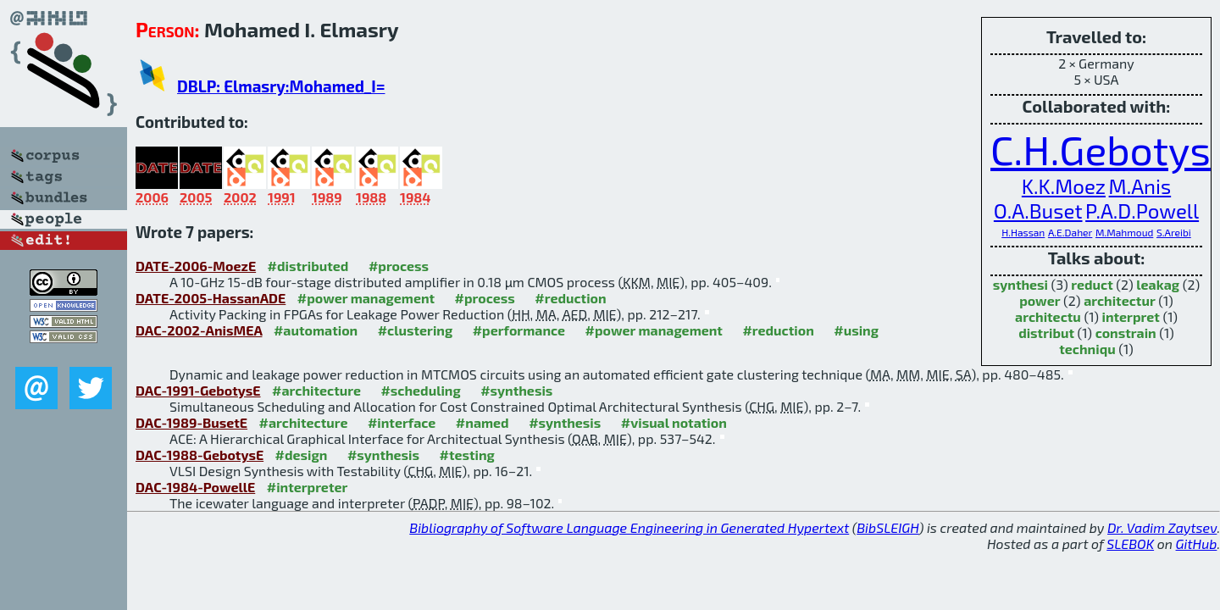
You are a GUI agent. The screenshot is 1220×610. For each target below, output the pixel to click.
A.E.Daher (1070, 232)
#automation (316, 330)
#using (856, 330)
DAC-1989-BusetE (191, 422)
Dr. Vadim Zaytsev (1162, 527)
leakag (1157, 284)
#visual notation (674, 422)
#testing (466, 454)
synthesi (1020, 284)
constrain (1125, 332)
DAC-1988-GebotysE (199, 454)
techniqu (1087, 349)
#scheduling (420, 390)
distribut (1046, 332)
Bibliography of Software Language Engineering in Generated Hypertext (629, 527)
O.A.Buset (1038, 210)
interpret (1131, 316)
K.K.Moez (1064, 186)
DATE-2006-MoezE (196, 266)
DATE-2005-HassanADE (211, 298)
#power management (366, 298)
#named (482, 422)
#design (301, 454)
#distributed (308, 266)
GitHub (1196, 543)
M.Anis (1140, 186)
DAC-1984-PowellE (195, 487)
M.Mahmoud (1124, 232)
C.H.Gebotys (1100, 149)
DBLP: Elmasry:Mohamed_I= (281, 86)
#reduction (570, 298)
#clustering (415, 330)
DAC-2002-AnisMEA (199, 330)
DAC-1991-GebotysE (198, 390)
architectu (1048, 316)
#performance (519, 330)
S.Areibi (1173, 232)
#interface (401, 422)
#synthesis (516, 390)
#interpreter (307, 487)
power (1039, 300)
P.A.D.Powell (1142, 210)
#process (399, 266)
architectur (1120, 300)
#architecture (316, 390)
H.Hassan (1023, 232)
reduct (1091, 284)
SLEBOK (1130, 543)
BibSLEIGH (887, 527)
